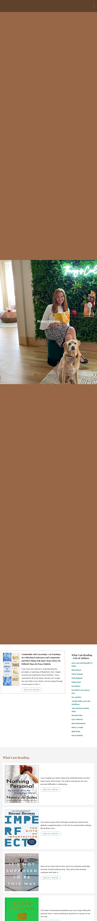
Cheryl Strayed (77, 674)
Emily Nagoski (77, 678)
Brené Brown (76, 670)
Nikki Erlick (76, 731)
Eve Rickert (76, 686)
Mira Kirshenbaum (79, 723)
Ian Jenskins (76, 697)
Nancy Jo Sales (77, 727)
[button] (94, 6)
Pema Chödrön (77, 735)
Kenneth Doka (77, 715)
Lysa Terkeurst (77, 719)
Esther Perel (76, 682)
